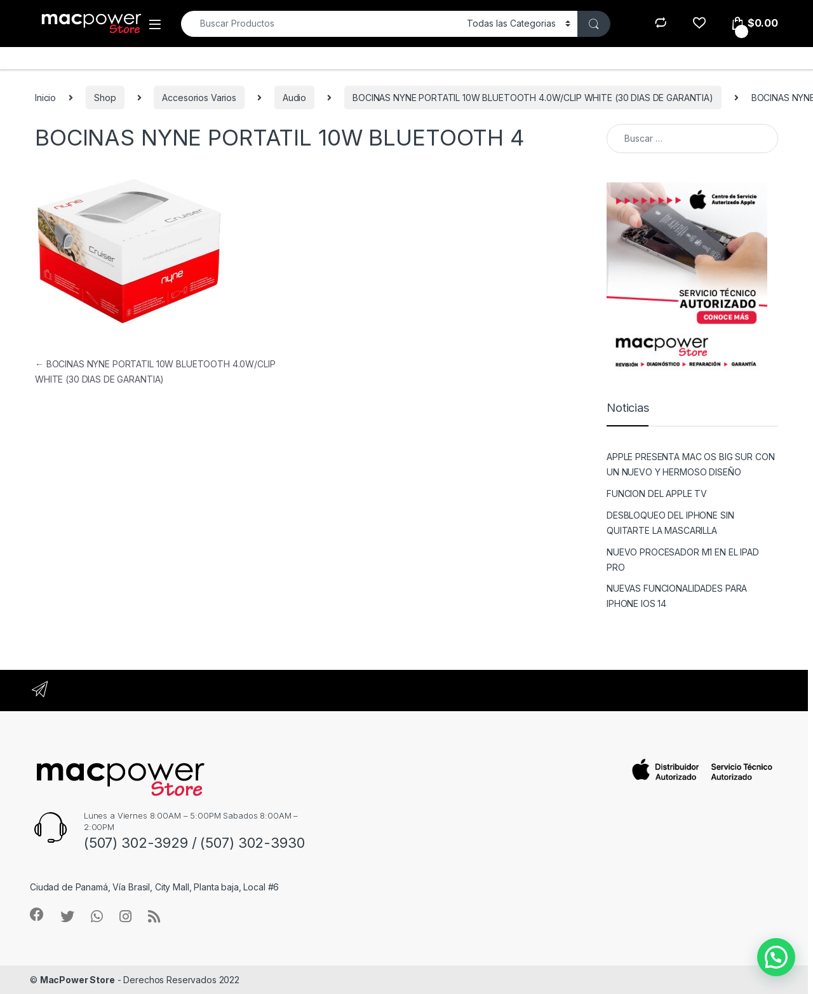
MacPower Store (77, 979)
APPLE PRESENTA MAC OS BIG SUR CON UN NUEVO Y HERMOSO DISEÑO (690, 464)
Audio (294, 97)
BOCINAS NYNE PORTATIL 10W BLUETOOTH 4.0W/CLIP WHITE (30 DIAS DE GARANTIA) (533, 97)
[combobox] (320, 24)
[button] (776, 957)
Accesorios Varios (199, 97)
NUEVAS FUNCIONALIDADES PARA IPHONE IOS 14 (677, 596)
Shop (105, 97)
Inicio (45, 97)
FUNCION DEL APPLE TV (657, 493)
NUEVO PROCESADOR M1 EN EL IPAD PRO (683, 560)
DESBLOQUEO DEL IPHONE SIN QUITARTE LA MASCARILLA (670, 523)
